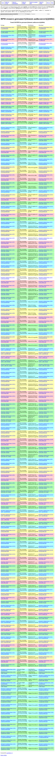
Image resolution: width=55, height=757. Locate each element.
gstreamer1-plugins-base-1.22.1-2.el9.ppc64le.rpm (45, 594)
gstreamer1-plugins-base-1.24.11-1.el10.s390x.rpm (45, 392)
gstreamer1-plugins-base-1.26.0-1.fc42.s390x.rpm (45, 341)
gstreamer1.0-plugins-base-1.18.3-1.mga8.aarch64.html (8, 744)
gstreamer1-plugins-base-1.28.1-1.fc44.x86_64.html (8, 183)
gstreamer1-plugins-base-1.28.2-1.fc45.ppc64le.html (8, 132)
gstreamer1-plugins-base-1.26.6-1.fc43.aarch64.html (8, 302)
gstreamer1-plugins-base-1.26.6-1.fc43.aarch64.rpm (45, 302)
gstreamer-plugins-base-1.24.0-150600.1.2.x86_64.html (7, 107)
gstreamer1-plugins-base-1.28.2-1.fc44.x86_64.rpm (45, 156)
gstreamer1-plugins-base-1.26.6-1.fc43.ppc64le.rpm (45, 310)
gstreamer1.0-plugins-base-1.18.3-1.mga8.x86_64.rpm (46, 748)
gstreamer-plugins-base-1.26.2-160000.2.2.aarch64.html (7, 79)
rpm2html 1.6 (10, 753)
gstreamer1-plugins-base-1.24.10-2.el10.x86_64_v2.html (8, 456)
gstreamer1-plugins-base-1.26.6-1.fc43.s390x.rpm (45, 317)
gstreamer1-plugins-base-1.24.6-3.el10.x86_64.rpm (45, 483)
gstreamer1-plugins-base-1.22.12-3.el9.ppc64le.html (8, 578)
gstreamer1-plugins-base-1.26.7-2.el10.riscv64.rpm (45, 238)
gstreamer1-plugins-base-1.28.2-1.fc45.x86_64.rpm (45, 140)
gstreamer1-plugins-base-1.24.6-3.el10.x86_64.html (8, 483)
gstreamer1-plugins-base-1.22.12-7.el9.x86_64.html (8, 507)
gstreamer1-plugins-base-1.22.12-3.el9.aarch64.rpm (45, 574)
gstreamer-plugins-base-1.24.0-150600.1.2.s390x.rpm (45, 103)
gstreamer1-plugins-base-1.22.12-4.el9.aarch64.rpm (45, 543)
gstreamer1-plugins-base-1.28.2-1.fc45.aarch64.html (8, 128)
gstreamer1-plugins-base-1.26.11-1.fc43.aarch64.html (8, 191)
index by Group (7, 3)
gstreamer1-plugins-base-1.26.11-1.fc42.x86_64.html (8, 219)
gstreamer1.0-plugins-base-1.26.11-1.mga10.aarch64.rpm (46, 676)
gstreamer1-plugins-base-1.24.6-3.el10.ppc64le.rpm (45, 468)
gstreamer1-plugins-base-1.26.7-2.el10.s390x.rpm (45, 242)
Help (52, 2)
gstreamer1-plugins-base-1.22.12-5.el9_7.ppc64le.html (8, 515)
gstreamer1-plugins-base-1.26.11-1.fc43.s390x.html (8, 199)
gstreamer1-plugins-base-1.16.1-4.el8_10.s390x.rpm (45, 645)
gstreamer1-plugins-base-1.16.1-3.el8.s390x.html (8, 661)
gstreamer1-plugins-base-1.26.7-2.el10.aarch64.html (8, 223)
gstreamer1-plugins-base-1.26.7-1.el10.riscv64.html (8, 278)
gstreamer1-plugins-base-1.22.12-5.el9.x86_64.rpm (45, 539)
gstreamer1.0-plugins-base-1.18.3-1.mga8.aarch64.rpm (46, 744)
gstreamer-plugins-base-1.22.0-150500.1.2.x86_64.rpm (45, 123)
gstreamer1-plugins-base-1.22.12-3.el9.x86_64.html (8, 586)
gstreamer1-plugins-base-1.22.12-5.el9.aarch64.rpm (45, 527)
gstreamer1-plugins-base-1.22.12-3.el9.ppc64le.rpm (45, 578)
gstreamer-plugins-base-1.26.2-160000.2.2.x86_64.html (7, 91)
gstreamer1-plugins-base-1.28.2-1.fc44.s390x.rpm (45, 152)
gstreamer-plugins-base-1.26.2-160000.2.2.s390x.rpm (45, 87)
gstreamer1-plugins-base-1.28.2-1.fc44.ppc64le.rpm (45, 148)
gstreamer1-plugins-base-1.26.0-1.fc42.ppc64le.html (8, 337)
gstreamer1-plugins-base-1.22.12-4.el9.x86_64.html (8, 566)
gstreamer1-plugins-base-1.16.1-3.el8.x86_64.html (8, 665)
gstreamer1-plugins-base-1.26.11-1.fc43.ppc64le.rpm (45, 195)
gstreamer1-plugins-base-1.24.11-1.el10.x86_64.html (8, 404)
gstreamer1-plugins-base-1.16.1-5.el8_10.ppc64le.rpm (45, 625)
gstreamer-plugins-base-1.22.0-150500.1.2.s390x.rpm (45, 119)
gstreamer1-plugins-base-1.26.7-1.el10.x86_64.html (8, 290)
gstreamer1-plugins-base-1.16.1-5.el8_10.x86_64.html (8, 633)
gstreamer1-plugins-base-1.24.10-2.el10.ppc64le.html (8, 432)
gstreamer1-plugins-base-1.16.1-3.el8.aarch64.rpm (45, 653)
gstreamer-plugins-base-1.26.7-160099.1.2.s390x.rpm (45, 55)
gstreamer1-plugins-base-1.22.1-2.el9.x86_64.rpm (45, 602)
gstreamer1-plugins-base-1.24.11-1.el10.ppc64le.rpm (45, 381)
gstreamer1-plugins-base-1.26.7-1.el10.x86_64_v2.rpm (45, 298)
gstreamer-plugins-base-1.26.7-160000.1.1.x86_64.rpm (45, 75)
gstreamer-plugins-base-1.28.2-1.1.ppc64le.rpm (45, 28)
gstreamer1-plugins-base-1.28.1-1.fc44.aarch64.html (8, 159)
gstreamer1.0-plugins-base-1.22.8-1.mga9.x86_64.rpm (46, 717)
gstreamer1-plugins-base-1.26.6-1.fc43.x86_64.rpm (45, 325)
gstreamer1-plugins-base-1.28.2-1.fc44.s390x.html (8, 152)
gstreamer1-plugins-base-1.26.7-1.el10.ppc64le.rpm (45, 270)
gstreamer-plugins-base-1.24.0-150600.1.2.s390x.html (7, 103)
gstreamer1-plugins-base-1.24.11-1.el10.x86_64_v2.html (8, 416)
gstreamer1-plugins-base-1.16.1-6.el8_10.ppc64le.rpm (45, 610)
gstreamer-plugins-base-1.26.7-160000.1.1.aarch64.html (7, 63)
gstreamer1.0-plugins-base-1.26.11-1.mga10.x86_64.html (8, 680)
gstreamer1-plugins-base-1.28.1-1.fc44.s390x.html (8, 175)
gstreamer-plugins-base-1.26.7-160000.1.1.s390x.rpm (45, 71)
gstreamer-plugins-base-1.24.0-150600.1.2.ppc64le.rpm (45, 99)
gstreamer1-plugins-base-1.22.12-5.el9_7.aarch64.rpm (45, 511)
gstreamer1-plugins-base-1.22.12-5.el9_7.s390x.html (8, 519)
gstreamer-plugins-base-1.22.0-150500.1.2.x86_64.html (7, 123)
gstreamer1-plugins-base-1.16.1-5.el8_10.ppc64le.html (8, 625)
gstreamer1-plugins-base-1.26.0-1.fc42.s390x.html (8, 341)
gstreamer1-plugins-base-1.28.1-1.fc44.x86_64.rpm (45, 183)
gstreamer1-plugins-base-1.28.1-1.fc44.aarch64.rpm (45, 159)
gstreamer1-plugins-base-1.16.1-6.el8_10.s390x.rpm (45, 614)
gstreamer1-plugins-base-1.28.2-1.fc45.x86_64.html (8, 140)
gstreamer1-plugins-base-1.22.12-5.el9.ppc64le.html (8, 531)
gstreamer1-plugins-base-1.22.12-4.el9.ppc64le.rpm (45, 550)
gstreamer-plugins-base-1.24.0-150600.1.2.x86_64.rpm (45, 107)
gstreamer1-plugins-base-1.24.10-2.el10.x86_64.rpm (45, 448)
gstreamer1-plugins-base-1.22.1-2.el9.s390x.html (8, 598)
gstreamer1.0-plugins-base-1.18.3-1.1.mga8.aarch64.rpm (46, 736)
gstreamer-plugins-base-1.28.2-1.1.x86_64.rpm (45, 32)
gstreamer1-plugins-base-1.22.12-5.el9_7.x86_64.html (8, 523)
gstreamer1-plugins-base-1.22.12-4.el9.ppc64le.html (8, 550)
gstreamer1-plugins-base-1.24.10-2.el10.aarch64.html (8, 424)
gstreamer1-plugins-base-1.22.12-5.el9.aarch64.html (8, 527)
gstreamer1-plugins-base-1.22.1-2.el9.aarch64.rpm (45, 590)
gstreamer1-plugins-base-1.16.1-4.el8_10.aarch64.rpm (45, 637)
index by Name (41, 3)
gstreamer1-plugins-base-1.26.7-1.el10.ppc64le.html (8, 270)
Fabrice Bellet (4, 755)
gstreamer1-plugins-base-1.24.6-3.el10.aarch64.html (8, 460)
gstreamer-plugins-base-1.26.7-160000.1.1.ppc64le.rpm (45, 67)
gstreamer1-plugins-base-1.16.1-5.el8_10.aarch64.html (8, 622)
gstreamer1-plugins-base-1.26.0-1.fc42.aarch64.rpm (45, 333)
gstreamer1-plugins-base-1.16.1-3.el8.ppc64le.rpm (45, 657)
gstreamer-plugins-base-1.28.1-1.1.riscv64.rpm (45, 44)
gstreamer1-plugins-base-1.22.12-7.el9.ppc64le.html (8, 499)
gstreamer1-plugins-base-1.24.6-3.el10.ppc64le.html (8, 468)
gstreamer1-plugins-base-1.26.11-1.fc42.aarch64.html (8, 207)
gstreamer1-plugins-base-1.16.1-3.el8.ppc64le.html (8, 657)
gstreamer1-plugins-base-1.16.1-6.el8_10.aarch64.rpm (45, 606)
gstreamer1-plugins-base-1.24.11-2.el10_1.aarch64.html (8, 349)
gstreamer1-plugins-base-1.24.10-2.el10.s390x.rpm (45, 440)
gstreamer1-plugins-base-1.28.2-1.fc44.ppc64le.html (8, 148)
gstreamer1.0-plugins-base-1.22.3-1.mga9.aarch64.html (8, 721)
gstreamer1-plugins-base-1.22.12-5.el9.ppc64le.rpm (45, 531)
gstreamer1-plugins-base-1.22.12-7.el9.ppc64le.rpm (45, 499)
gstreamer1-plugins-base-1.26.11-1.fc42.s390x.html (8, 215)
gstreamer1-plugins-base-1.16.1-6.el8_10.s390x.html (8, 614)
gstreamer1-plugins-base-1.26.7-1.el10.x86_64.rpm (45, 290)
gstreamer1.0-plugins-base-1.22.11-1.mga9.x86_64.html (8, 709)
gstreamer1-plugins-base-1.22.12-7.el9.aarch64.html (8, 495)
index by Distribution (15, 3)
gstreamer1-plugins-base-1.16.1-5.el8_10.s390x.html (8, 629)
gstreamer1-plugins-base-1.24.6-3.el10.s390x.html (8, 475)
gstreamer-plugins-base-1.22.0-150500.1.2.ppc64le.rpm (45, 115)
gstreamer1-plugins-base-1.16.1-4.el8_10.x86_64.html (8, 649)
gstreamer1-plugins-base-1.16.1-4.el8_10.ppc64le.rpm (45, 641)
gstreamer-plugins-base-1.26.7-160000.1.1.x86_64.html (7, 75)
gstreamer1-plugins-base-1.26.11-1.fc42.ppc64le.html (8, 211)
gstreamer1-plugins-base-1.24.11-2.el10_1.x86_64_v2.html (8, 365)
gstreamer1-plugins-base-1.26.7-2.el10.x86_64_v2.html (8, 258)
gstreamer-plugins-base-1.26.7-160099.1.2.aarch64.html (7, 48)
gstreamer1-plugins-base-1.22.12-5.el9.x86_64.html (8, 539)
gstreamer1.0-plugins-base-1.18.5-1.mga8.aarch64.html (8, 729)
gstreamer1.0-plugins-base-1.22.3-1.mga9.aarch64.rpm (46, 721)
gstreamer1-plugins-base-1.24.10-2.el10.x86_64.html (8, 448)
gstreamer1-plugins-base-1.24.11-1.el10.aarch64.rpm (45, 369)
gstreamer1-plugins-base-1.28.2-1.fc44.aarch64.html (8, 144)
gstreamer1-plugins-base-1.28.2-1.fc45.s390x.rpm (45, 136)
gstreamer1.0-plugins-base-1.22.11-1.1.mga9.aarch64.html (8, 697)
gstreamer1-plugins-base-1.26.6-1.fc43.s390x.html (8, 317)
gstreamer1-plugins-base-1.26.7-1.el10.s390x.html (8, 282)
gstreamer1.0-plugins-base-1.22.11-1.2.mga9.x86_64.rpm (46, 693)
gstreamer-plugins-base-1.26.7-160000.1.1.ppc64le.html (7, 67)
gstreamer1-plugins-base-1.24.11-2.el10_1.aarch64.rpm (45, 349)
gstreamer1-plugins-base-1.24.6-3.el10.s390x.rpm (45, 475)
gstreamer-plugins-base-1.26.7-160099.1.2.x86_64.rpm (45, 59)
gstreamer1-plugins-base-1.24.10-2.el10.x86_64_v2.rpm (45, 456)
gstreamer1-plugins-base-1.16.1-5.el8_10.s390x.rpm (45, 629)
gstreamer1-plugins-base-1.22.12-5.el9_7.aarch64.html (8, 511)
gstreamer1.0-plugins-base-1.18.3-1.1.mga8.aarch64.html (8, 736)
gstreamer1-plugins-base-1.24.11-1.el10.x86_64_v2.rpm (45, 416)
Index (3, 2)
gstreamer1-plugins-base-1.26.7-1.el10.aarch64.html (8, 262)
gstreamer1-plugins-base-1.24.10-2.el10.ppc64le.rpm (45, 432)
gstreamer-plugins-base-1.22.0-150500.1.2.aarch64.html (7, 111)
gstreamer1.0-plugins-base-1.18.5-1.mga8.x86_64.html (8, 733)
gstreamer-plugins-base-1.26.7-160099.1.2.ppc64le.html (7, 51)
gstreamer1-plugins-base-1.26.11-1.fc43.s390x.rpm (45, 199)
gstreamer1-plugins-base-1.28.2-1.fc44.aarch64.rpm (45, 144)
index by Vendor (24, 3)
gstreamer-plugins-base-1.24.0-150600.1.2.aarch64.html (7, 95)
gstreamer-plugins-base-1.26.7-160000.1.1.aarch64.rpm (45, 63)
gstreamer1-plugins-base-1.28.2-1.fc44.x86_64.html (8, 156)
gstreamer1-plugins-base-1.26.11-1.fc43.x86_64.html (8, 203)
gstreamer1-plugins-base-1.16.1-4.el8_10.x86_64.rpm (45, 649)
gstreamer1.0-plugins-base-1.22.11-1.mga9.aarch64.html (8, 705)
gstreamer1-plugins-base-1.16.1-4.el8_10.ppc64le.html (8, 641)
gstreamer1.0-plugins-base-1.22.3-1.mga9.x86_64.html (8, 725)
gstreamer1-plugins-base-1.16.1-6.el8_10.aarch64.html (8, 606)
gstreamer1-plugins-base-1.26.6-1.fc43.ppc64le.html (8, 310)
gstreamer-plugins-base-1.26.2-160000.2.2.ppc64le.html (7, 83)
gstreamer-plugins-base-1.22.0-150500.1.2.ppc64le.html (7, 115)
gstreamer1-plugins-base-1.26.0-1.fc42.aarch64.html (8, 333)
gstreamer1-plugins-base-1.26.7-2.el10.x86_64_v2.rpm (45, 258)
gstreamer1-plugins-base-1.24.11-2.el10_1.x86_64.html (8, 361)
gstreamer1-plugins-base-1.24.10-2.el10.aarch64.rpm (45, 424)
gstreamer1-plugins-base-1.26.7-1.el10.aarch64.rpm (45, 262)
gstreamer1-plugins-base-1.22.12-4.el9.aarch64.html (8, 543)
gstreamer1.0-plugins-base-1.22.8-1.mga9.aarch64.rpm (46, 713)
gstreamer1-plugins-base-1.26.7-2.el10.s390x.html (8, 242)
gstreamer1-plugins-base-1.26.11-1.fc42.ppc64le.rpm (45, 211)
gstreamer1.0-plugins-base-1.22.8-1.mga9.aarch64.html (8, 713)
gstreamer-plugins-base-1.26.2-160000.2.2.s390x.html (7, 87)
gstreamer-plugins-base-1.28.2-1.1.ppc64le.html (7, 28)
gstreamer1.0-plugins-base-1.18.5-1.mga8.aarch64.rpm (46, 729)
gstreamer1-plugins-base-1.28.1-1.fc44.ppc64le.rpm (45, 167)
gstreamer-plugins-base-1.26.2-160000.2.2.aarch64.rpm (45, 79)
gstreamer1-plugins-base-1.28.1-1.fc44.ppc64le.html (8, 167)
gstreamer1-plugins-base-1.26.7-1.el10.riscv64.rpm (45, 278)
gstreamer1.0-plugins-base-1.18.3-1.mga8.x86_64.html (8, 748)
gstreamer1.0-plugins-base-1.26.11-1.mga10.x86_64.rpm (46, 680)
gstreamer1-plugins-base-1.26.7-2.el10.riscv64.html (8, 238)
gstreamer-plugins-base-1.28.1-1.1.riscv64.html (7, 44)
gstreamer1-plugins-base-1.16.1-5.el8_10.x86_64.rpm (45, 633)
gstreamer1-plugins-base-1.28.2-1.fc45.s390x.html (8, 136)
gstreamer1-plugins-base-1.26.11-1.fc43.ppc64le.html (8, 195)
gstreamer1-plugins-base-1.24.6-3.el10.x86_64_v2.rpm (45, 491)
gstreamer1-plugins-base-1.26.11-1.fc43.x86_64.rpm (45, 203)
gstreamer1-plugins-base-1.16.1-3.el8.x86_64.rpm (45, 665)
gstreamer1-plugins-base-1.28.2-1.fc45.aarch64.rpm (45, 128)
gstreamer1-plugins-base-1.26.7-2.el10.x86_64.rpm (45, 250)
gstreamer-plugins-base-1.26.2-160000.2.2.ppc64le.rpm (45, 83)
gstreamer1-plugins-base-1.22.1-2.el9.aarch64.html (8, 590)
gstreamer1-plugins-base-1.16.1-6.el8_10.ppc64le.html (8, 610)
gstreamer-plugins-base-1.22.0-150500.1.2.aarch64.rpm (45, 111)
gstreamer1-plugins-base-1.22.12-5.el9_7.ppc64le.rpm (45, 515)
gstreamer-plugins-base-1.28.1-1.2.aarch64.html (7, 36)
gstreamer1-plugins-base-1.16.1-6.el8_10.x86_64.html (8, 618)
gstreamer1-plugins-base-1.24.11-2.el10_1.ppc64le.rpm (45, 353)
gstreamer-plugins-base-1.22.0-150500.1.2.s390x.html (7, 119)
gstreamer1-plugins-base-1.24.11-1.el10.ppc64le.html (8, 381)
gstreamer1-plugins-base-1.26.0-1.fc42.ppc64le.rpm (45, 337)
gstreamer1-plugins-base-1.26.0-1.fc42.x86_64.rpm (45, 345)
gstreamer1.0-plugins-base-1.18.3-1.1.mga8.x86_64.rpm (46, 740)
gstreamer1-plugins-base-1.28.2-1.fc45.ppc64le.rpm (45, 132)
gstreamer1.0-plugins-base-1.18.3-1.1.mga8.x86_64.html (8, 740)
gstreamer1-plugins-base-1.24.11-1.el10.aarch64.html (8, 369)
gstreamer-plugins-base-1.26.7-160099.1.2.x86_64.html (7, 59)
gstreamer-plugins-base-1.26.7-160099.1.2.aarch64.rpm (45, 48)
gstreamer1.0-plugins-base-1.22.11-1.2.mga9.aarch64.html (8, 689)
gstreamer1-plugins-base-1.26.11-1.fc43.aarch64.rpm (45, 191)
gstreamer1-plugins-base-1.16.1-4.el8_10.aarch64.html (8, 637)
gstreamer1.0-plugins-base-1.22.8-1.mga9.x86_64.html (8, 717)
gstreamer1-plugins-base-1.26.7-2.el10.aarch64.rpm (45, 223)
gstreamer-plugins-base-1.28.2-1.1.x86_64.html (7, 32)
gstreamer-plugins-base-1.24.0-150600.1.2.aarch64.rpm (45, 95)
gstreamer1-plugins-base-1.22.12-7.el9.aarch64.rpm (45, 495)
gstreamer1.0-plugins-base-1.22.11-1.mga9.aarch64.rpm (46, 705)
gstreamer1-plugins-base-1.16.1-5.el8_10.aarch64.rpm (45, 622)
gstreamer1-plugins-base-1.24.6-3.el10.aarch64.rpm (45, 460)
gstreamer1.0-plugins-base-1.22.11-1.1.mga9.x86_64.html (8, 701)
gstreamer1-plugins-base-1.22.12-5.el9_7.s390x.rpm (45, 519)
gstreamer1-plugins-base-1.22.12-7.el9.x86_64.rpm (45, 507)
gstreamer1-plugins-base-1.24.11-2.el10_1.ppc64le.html (8, 353)
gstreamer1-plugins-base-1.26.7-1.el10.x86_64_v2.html (8, 298)
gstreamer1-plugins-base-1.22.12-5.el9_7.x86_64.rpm (45, 523)
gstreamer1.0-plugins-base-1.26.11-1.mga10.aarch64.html (8, 676)
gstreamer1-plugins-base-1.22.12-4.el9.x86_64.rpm (45, 566)
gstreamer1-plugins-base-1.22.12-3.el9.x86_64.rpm (45, 586)
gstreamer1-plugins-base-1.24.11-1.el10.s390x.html (8, 392)
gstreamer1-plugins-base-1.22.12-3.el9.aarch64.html (8, 574)
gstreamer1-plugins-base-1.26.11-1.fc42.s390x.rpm (45, 215)
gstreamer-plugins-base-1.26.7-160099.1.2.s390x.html (7, 55)
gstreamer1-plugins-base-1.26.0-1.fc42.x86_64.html (8, 345)
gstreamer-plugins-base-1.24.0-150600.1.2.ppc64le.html (7, 99)
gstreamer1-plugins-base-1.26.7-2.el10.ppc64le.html (8, 231)
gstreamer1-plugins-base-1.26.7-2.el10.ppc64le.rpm (45, 231)
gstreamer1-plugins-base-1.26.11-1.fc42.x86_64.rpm (45, 219)
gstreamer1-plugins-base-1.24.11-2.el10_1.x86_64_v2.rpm (45, 365)
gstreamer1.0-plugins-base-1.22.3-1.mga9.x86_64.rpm (46, 725)
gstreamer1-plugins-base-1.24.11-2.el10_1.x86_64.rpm (45, 361)
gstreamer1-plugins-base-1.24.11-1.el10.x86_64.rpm (45, 404)
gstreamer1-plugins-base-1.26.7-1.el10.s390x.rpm (45, 282)
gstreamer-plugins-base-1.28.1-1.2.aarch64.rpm (45, 36)
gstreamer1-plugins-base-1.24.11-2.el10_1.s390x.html (8, 357)
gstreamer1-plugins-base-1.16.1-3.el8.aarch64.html (8, 653)
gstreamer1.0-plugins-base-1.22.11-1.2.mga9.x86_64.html (8, 693)
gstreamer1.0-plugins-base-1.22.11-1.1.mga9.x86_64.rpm (46, 701)
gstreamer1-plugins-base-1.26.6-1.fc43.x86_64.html (8, 325)
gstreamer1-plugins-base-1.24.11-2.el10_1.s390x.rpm (45, 357)
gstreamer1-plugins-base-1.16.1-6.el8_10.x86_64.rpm (45, 618)
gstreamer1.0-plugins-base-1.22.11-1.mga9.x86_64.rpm (46, 709)
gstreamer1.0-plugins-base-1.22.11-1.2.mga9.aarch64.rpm (46, 689)
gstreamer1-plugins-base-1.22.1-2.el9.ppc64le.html (8, 594)
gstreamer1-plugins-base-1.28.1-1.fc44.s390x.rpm (45, 175)
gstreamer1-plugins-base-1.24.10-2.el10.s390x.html (8, 440)
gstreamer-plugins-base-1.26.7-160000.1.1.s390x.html (7, 71)
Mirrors (48, 2)
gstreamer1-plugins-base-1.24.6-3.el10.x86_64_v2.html (8, 491)
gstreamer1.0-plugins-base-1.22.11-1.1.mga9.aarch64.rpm (46, 697)
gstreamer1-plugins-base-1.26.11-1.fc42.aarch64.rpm (45, 207)
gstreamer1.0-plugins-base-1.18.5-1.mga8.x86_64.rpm (46, 733)
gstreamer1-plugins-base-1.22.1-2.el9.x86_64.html (8, 602)
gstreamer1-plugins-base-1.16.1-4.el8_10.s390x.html (8, 645)
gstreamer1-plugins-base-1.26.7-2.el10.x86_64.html (8, 250)
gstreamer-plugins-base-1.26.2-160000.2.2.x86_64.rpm (45, 91)
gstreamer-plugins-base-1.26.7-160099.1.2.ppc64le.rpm (45, 51)
